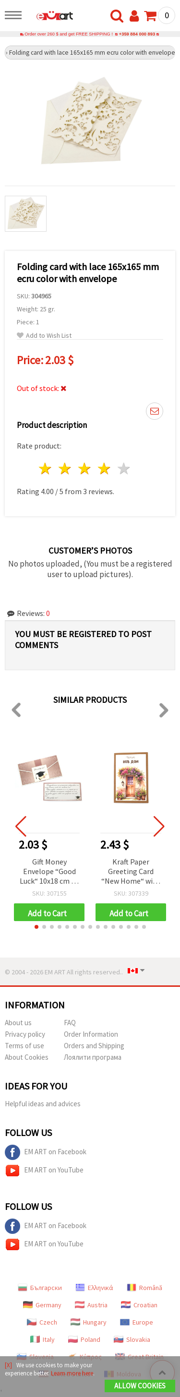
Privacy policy (25, 1034)
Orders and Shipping (94, 1045)
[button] (36, 927)
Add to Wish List (44, 335)
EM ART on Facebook (45, 1152)
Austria (91, 1305)
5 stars (124, 468)
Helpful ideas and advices (43, 1103)
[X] (8, 1365)
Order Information (91, 1034)
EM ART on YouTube (44, 1170)
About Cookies (26, 1057)
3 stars (85, 468)
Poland (84, 1339)
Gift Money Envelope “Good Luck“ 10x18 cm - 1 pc (49, 872)
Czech (42, 1322)
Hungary (89, 1322)
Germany (42, 1305)
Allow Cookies (140, 1385)
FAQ (70, 1022)
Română (144, 1287)
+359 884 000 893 (137, 34)
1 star (46, 468)
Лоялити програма (92, 1057)
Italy (42, 1339)
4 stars (104, 468)
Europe (136, 1322)
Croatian (139, 1305)
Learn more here (72, 1373)
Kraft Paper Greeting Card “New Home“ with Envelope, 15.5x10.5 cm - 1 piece (130, 872)
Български (40, 1287)
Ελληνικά (94, 1287)
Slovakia (132, 1339)
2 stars (65, 468)
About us (18, 1022)
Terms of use (24, 1045)
